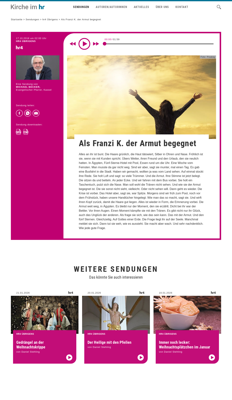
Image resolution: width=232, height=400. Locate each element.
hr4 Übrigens (50, 19)
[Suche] (219, 7)
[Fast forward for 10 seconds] (96, 44)
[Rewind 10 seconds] (73, 44)
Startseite (16, 19)
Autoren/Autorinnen (111, 7)
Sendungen (81, 7)
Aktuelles (141, 7)
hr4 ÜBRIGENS (26, 41)
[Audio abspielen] (69, 362)
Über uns (162, 7)
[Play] (84, 44)
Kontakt (181, 7)
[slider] (104, 43)
